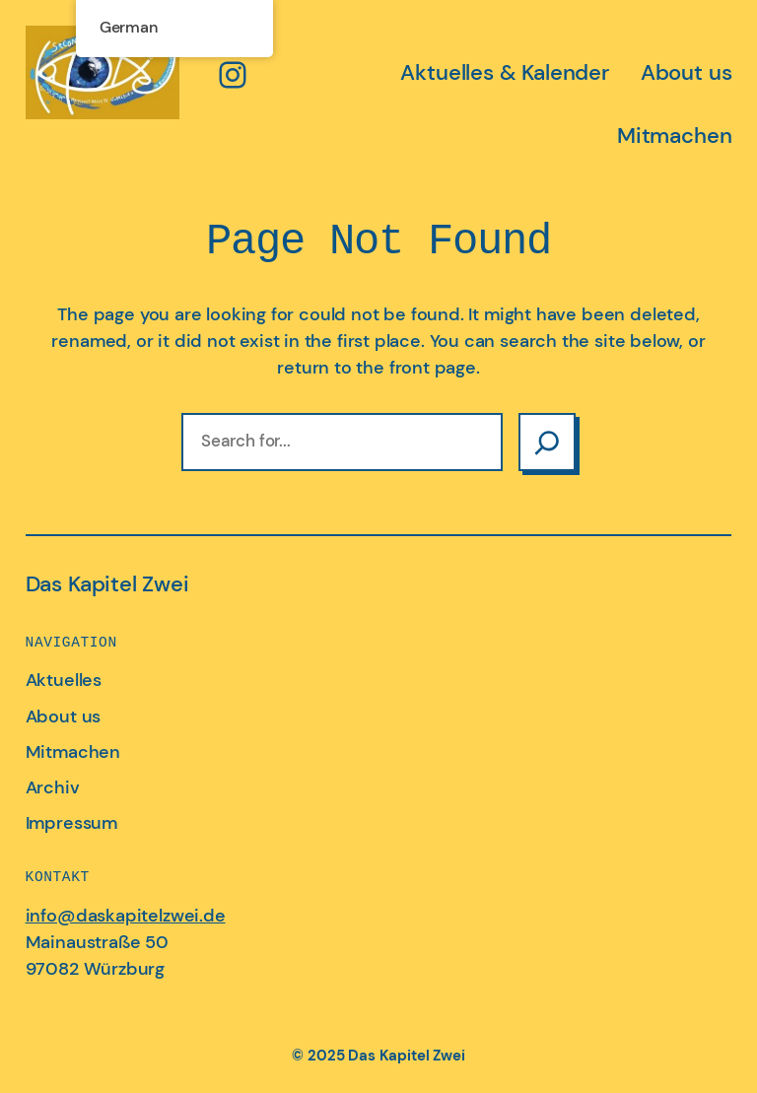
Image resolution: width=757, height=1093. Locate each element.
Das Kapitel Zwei (107, 584)
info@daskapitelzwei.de (126, 915)
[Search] (547, 442)
